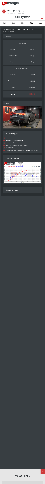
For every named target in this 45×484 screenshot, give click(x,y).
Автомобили (4, 23)
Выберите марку (22, 17)
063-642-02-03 (20, 13)
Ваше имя (5, 480)
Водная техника (40, 23)
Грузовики (22, 23)
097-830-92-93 (11, 13)
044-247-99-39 (15, 10)
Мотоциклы (13, 23)
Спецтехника (31, 23)
